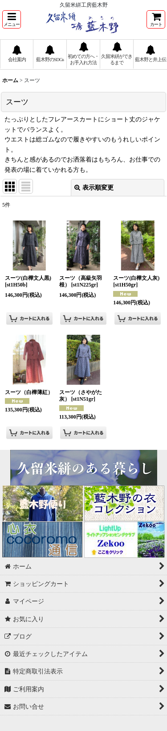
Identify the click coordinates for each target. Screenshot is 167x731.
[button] (11, 19)
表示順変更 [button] (94, 187)
